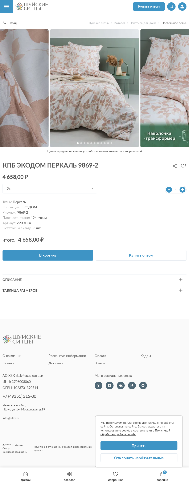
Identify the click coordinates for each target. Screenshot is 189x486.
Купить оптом (149, 6)
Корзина (162, 477)
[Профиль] (182, 6)
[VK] (121, 385)
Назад (10, 23)
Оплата (100, 355)
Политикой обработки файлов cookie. (135, 432)
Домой (25, 477)
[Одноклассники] (98, 385)
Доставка (56, 363)
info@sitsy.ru (11, 418)
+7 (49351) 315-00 (19, 396)
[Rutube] (132, 385)
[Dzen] (110, 385)
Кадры (145, 355)
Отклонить (139, 457)
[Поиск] (171, 6)
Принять (139, 445)
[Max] (143, 385)
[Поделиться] (175, 165)
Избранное (115, 477)
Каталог (69, 477)
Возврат (101, 363)
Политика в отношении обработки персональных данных (63, 448)
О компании (12, 355)
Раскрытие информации (67, 355)
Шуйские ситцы (98, 23)
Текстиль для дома (143, 23)
